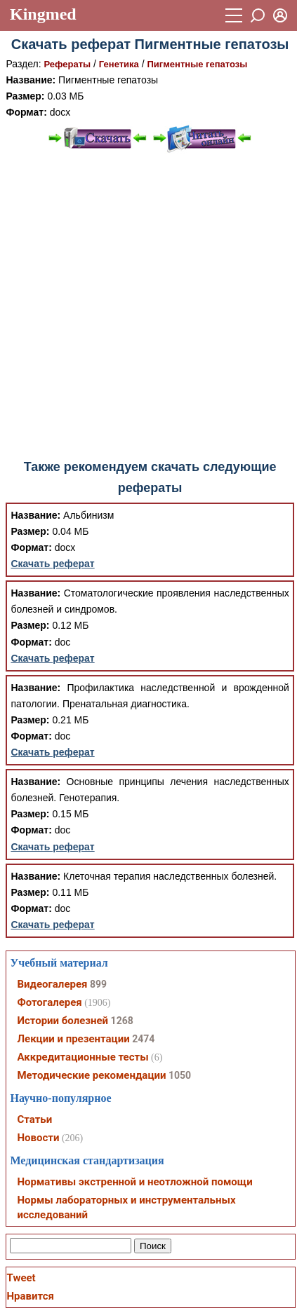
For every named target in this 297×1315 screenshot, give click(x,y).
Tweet (20, 1278)
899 (98, 984)
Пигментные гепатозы (197, 64)
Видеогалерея (52, 984)
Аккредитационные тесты (82, 1057)
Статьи (34, 1119)
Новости (38, 1137)
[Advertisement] (147, 307)
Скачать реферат (52, 563)
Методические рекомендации (91, 1075)
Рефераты (67, 64)
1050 (180, 1075)
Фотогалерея (49, 1002)
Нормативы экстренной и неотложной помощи (134, 1182)
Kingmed (43, 14)
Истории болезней (62, 1020)
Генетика (119, 64)
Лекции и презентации (73, 1039)
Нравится (29, 1296)
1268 (122, 1020)
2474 (143, 1038)
